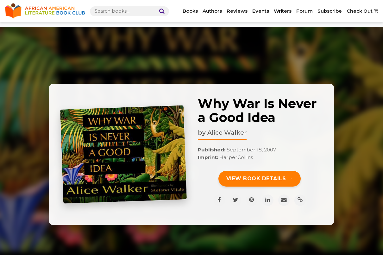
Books (190, 11)
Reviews (237, 11)
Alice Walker (227, 132)
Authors (212, 11)
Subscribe (329, 11)
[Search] (160, 11)
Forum (304, 11)
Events (260, 11)
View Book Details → (259, 178)
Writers (283, 11)
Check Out (362, 11)
